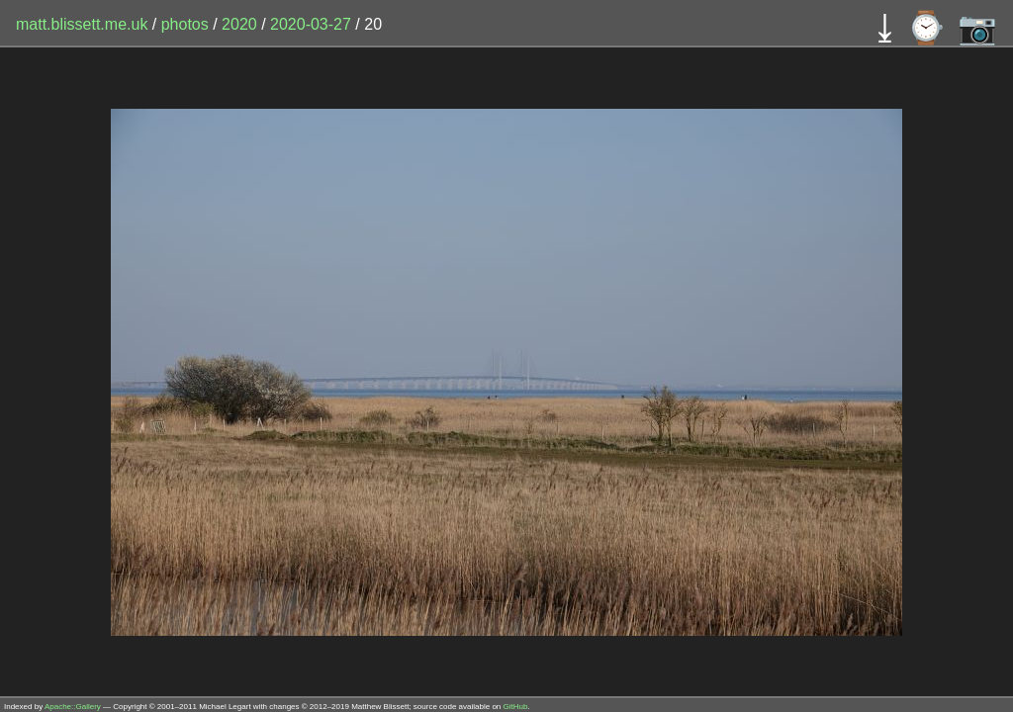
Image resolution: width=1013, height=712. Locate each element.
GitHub (516, 706)
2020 (239, 24)
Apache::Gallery (73, 706)
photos (185, 24)
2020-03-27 (310, 24)
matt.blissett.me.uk (81, 24)
